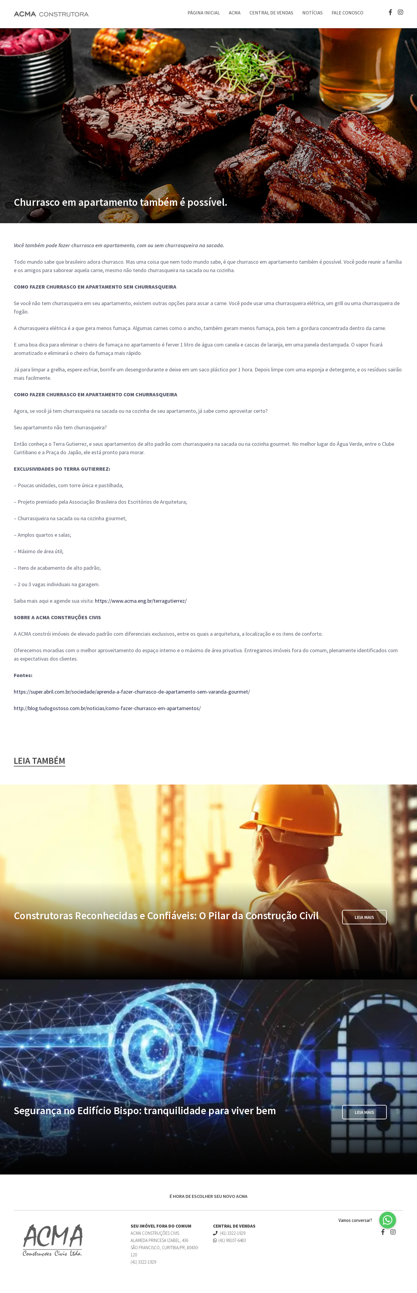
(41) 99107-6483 (229, 1240)
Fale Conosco (347, 13)
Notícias (312, 13)
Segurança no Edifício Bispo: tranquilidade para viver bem (145, 1110)
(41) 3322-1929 (229, 1233)
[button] (387, 1220)
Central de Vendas (271, 13)
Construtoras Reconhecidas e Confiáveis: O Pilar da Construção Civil (166, 915)
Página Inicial (204, 13)
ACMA (235, 13)
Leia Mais (364, 917)
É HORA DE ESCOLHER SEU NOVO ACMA (208, 1196)
